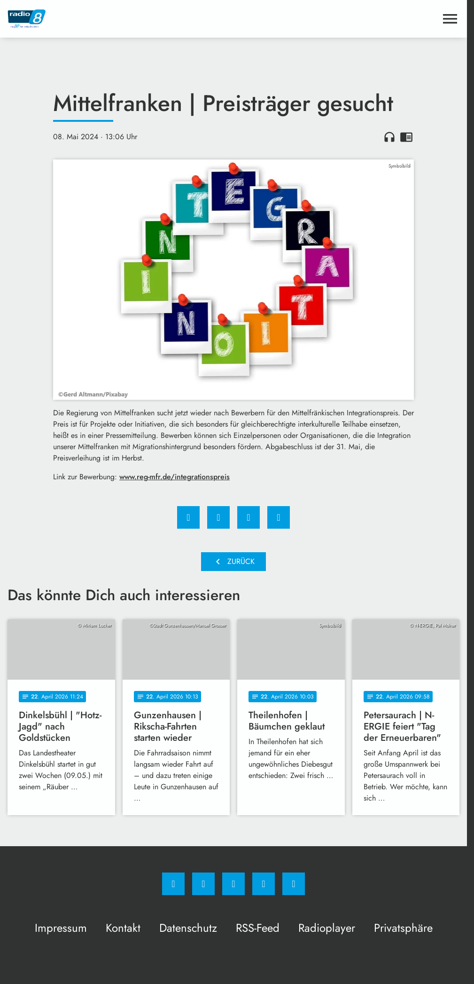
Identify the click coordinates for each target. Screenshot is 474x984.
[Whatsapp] (233, 884)
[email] (293, 884)
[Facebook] (173, 884)
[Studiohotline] (263, 884)
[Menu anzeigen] (450, 18)
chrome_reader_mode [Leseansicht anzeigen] (406, 136)
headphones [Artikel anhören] (389, 136)
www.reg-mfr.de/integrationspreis (174, 476)
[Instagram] (203, 884)
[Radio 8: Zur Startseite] (120, 18)
